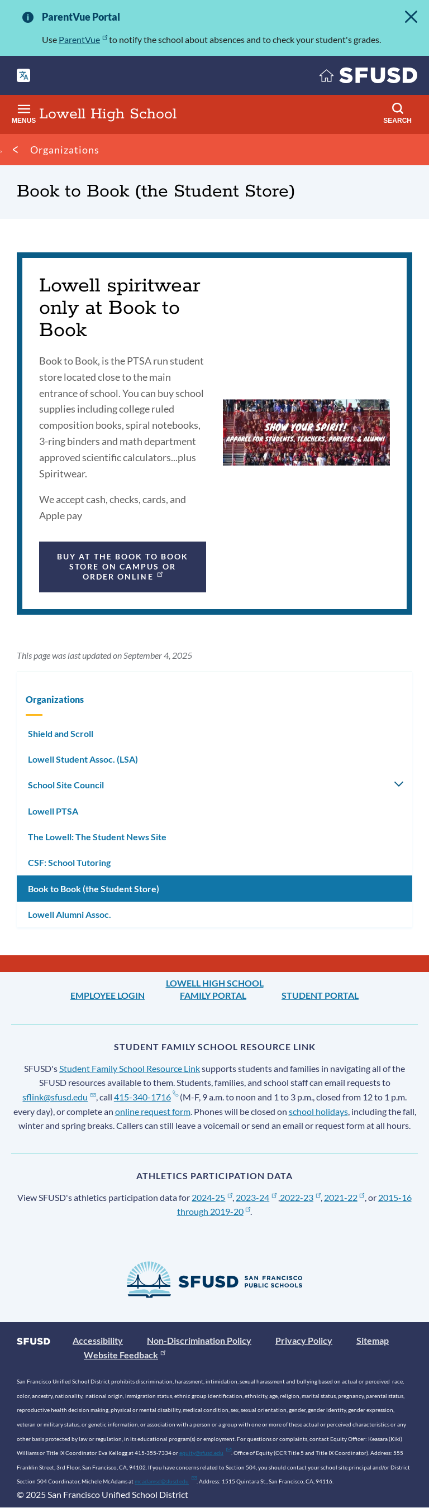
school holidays (318, 1111)
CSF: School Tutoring (69, 862)
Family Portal (213, 995)
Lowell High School (215, 983)
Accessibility (98, 1340)
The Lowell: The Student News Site (97, 836)
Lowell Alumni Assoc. (69, 914)
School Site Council (66, 784)
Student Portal (320, 995)
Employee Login (107, 995)
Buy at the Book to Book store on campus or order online (122, 566)
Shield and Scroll (60, 733)
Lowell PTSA (53, 811)
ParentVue (83, 39)
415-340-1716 (146, 1096)
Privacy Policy (303, 1340)
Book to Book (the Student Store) (93, 888)
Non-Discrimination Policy (199, 1340)
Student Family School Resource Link (129, 1068)
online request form (152, 1111)
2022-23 (300, 1197)
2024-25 (212, 1197)
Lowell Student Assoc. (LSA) (83, 759)
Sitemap (372, 1340)
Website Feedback (124, 1354)
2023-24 (256, 1197)
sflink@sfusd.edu (59, 1096)
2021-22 (344, 1197)
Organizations (64, 149)
